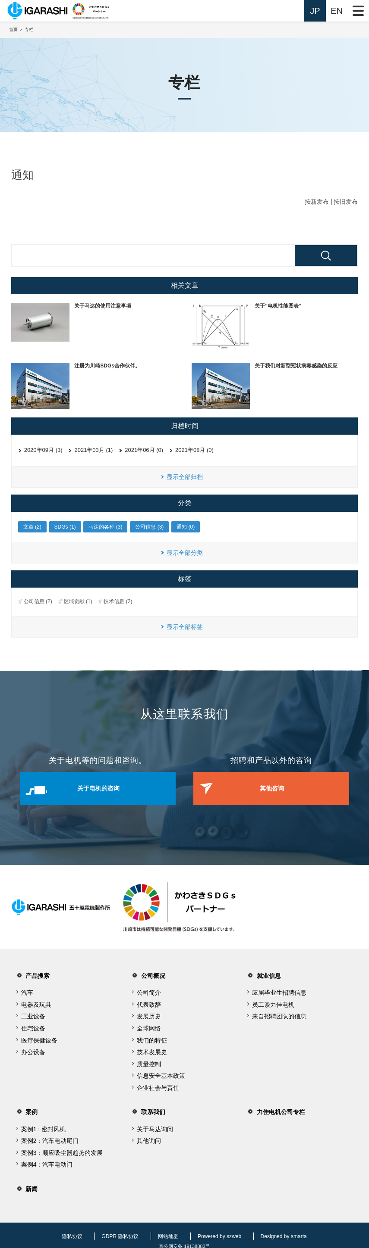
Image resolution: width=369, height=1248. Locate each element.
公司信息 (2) (38, 601)
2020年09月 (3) (43, 450)
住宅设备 (33, 1027)
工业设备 (33, 1015)
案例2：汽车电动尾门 (50, 1137)
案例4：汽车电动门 (47, 1161)
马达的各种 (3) (105, 527)
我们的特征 (152, 1039)
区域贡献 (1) (78, 601)
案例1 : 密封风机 (43, 1125)
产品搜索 (33, 975)
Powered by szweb (214, 1230)
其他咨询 (282, 789)
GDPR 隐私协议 (117, 1230)
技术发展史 (152, 1050)
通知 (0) (186, 527)
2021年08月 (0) (194, 450)
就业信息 (264, 975)
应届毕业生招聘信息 (279, 991)
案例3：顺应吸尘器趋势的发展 (62, 1148)
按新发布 (317, 201)
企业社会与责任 (158, 1086)
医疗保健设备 (39, 1039)
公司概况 (148, 975)
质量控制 (149, 1062)
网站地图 (164, 1230)
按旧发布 (346, 201)
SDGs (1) (65, 527)
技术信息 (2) (118, 601)
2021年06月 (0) (144, 450)
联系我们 (148, 1109)
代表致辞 (149, 1003)
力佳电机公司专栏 (277, 1109)
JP (315, 11)
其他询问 (149, 1137)
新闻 (26, 1184)
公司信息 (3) (149, 527)
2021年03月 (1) (93, 450)
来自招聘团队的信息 (279, 1015)
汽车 (27, 991)
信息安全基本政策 (161, 1074)
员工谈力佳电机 (273, 1003)
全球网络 (149, 1027)
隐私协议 (69, 1230)
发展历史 (149, 1015)
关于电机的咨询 (109, 789)
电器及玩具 (36, 1003)
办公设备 (33, 1050)
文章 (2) (32, 527)
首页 (13, 29)
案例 (26, 1109)
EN (337, 11)
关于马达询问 (155, 1125)
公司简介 (149, 991)
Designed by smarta (279, 1230)
